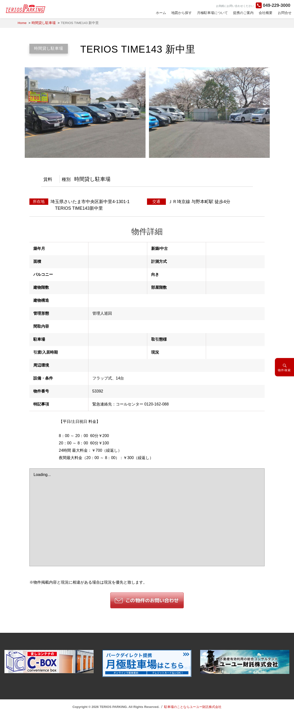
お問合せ (285, 13)
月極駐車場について (212, 13)
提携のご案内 (243, 13)
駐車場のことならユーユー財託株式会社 (192, 707)
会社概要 (265, 13)
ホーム (161, 13)
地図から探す (181, 13)
